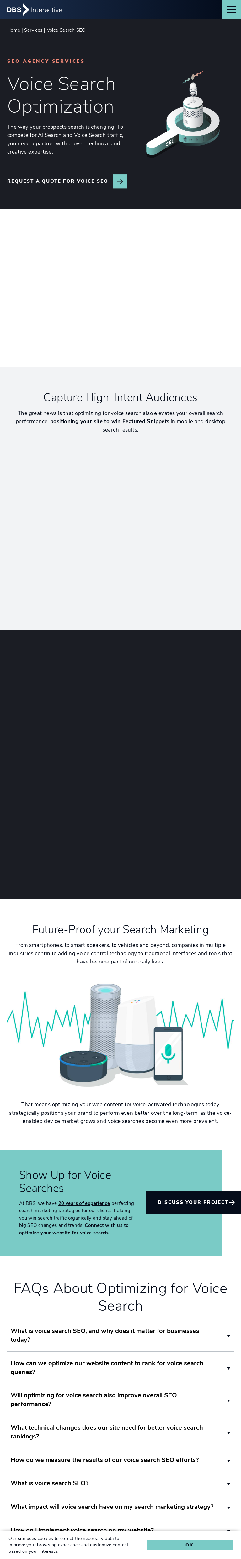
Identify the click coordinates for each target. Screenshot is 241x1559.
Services (33, 30)
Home (13, 30)
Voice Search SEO (66, 30)
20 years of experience (84, 1149)
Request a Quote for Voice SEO (57, 181)
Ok (189, 1545)
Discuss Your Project (193, 1148)
